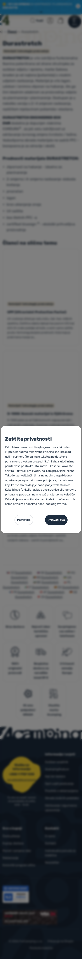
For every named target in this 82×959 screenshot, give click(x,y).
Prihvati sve (56, 519)
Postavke (24, 519)
